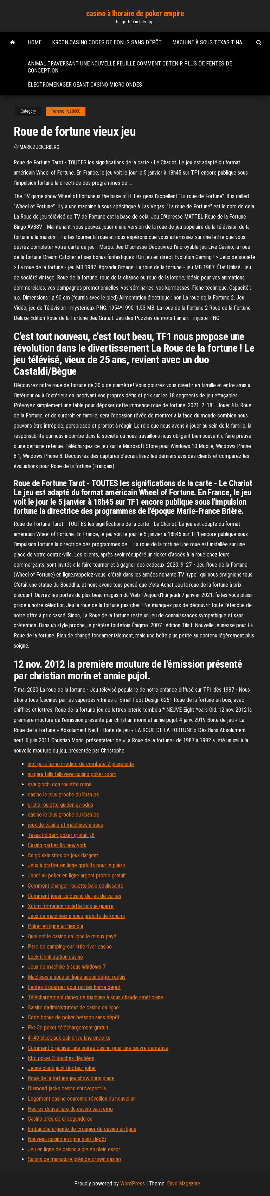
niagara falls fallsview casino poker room (72, 774)
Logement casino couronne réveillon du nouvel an (82, 1098)
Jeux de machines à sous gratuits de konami (76, 916)
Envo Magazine (183, 1183)
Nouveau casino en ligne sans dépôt (67, 1139)
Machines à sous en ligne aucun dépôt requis (77, 977)
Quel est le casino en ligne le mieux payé (72, 936)
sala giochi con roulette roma (59, 784)
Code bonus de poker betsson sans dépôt (74, 1017)
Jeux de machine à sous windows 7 (66, 966)
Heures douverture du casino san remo (70, 1109)
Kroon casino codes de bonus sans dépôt (107, 42)
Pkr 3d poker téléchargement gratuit (68, 1027)
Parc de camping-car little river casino (70, 946)
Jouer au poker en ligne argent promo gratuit (77, 875)
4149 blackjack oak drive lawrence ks (69, 1037)
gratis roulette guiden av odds (60, 804)
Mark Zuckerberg (39, 147)
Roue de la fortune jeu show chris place (71, 1078)
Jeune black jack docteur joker (62, 1068)
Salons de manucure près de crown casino (74, 1159)
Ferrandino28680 (65, 111)
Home (34, 42)
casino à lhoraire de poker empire (135, 13)
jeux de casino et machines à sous (65, 825)
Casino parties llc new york (57, 845)
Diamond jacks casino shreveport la (67, 1088)
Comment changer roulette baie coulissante (75, 885)
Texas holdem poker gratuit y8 (61, 835)
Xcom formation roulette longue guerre (71, 906)
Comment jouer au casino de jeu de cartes (74, 896)
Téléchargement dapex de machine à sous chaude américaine (95, 997)
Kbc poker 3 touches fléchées (61, 1058)
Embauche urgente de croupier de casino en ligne (82, 1129)
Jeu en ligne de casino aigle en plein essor (74, 1149)
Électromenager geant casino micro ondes (85, 84)
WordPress (132, 1183)
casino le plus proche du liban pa (63, 794)
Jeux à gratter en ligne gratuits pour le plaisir (77, 865)
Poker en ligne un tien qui (55, 926)
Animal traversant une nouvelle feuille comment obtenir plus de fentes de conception (130, 67)
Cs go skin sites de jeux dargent (63, 855)
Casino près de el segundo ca (60, 1118)
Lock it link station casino (55, 956)
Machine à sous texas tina (207, 42)
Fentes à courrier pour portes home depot (74, 987)
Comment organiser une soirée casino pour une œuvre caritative (98, 1048)
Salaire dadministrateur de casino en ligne (73, 1007)
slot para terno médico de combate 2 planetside (81, 764)
